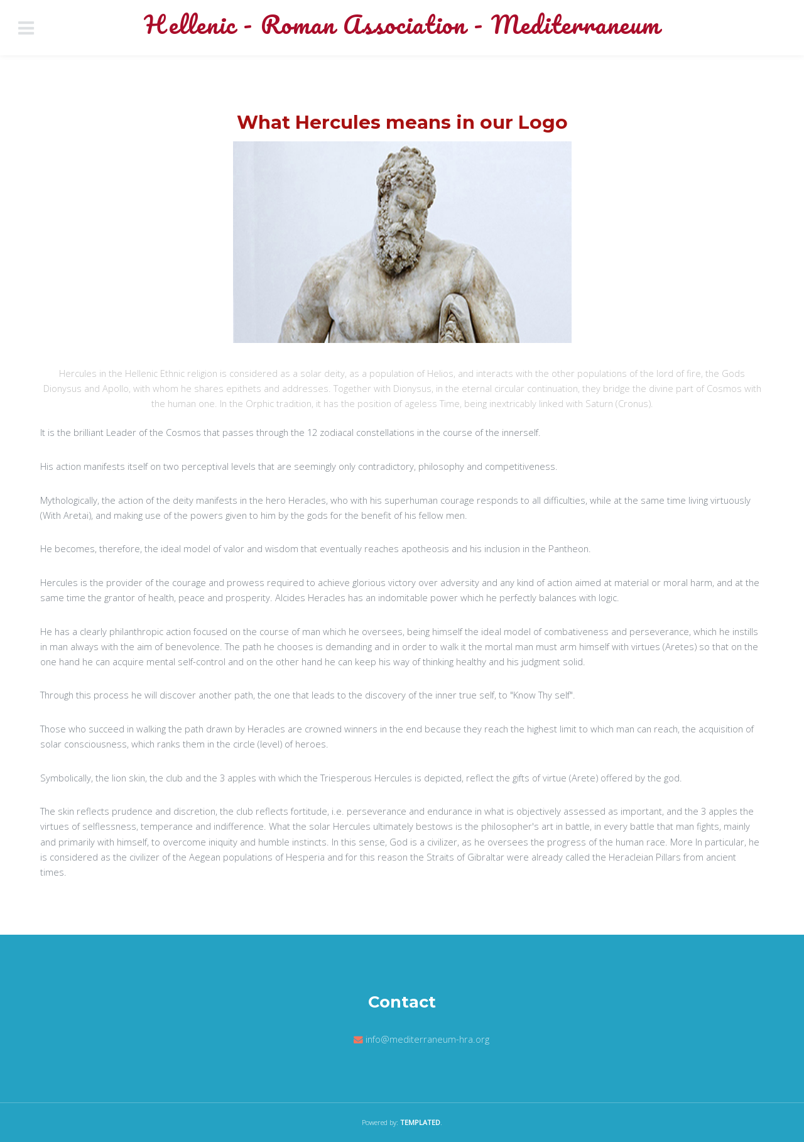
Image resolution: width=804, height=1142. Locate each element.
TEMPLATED (420, 1122)
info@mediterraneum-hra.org (427, 1039)
